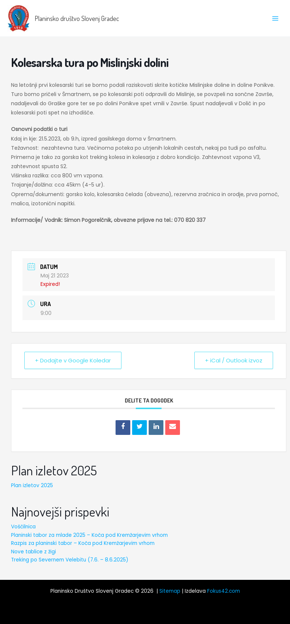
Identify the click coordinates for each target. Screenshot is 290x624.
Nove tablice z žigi (33, 551)
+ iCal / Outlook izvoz (233, 360)
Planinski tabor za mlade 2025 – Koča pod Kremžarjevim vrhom (89, 535)
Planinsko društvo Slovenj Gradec (77, 18)
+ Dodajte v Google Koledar (73, 360)
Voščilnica (23, 526)
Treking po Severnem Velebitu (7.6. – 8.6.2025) (69, 559)
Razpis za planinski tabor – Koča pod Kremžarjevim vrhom (83, 543)
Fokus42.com (223, 591)
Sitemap (169, 591)
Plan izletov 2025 (32, 485)
